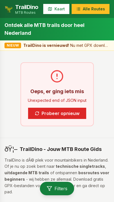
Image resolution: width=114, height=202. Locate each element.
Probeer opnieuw (57, 113)
